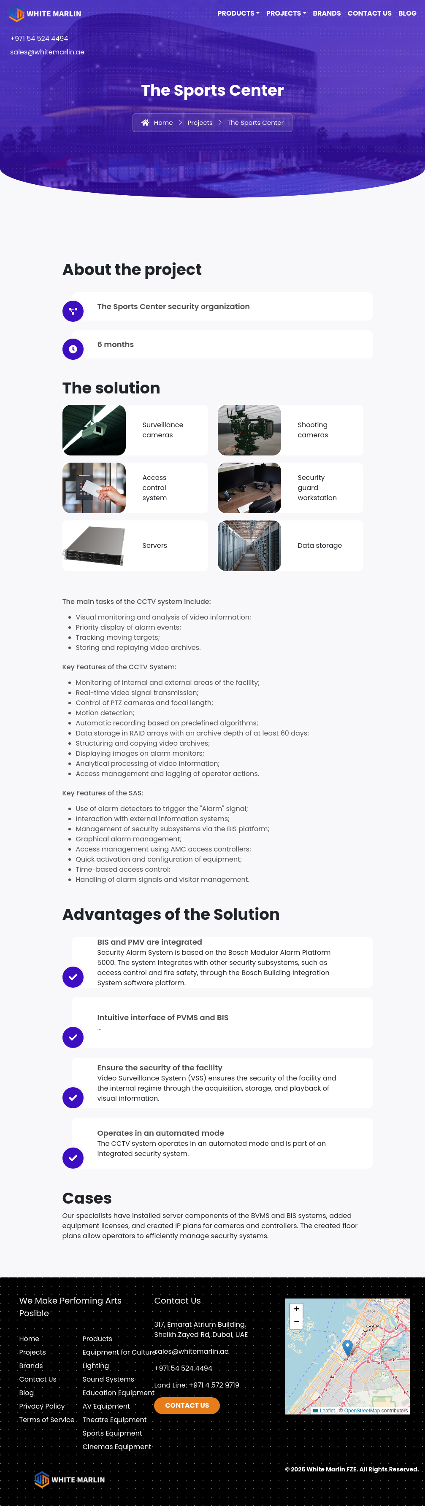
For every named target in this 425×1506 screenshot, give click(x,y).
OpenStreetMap (362, 1411)
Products (236, 13)
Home (163, 122)
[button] (347, 1348)
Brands (327, 13)
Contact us (187, 1405)
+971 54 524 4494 (39, 38)
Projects (283, 13)
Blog (407, 13)
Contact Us (370, 13)
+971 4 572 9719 (214, 1385)
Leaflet (324, 1411)
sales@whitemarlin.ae (47, 52)
